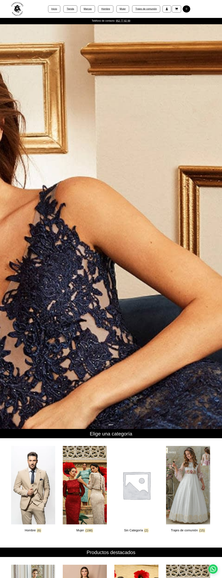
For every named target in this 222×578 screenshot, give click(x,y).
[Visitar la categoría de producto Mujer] (85, 492)
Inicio (54, 9)
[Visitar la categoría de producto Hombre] (33, 492)
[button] (213, 569)
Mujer (123, 9)
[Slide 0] (111, 424)
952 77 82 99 (123, 20)
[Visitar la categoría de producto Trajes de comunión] (188, 492)
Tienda (70, 9)
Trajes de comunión (146, 9)
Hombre (105, 9)
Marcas (88, 9)
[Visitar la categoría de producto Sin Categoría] (136, 492)
